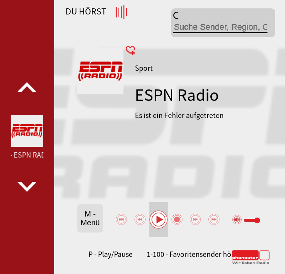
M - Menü (90, 218)
